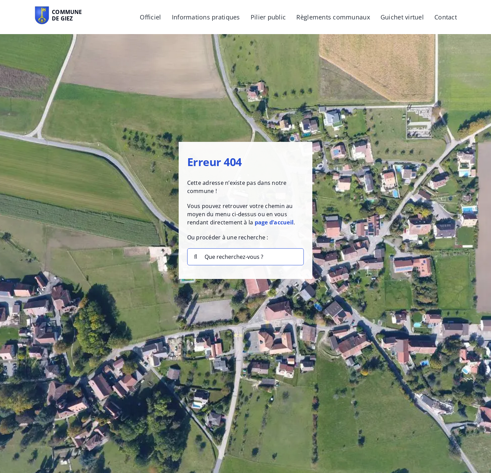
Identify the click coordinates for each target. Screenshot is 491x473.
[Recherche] (195, 256)
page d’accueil (274, 222)
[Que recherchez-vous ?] (245, 256)
